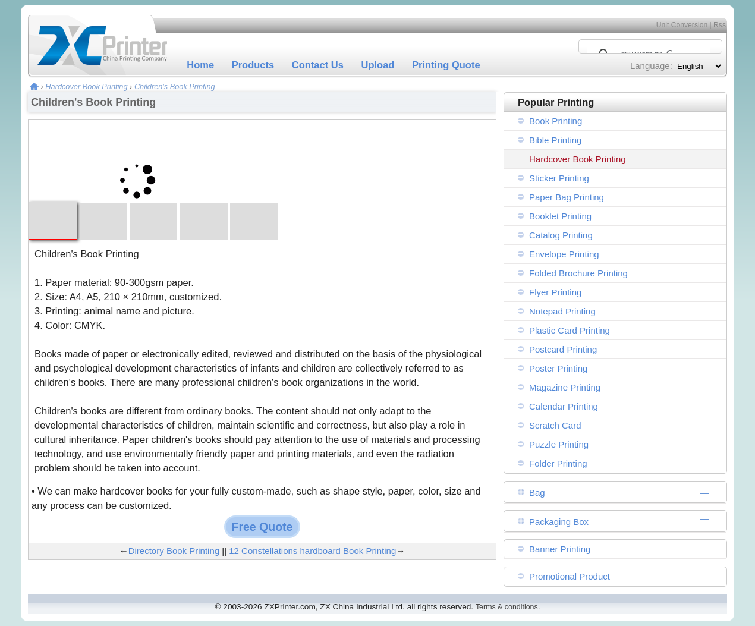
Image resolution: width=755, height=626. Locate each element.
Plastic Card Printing (569, 330)
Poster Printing (558, 368)
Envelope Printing (564, 254)
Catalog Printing (561, 235)
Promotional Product (569, 576)
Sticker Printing (559, 178)
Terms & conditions (507, 607)
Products (253, 64)
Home (200, 64)
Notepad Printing (562, 311)
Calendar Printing (563, 406)
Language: (651, 66)
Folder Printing (558, 463)
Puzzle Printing (559, 444)
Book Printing (555, 121)
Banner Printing (559, 549)
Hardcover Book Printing (86, 86)
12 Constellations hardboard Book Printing (312, 551)
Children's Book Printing (174, 86)
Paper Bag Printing (566, 197)
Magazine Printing (564, 387)
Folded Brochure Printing (578, 273)
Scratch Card (555, 425)
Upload (378, 64)
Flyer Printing (555, 292)
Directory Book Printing (173, 551)
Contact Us (318, 64)
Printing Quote (446, 64)
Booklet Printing (560, 216)
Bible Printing (555, 140)
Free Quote (262, 526)
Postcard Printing (563, 349)
